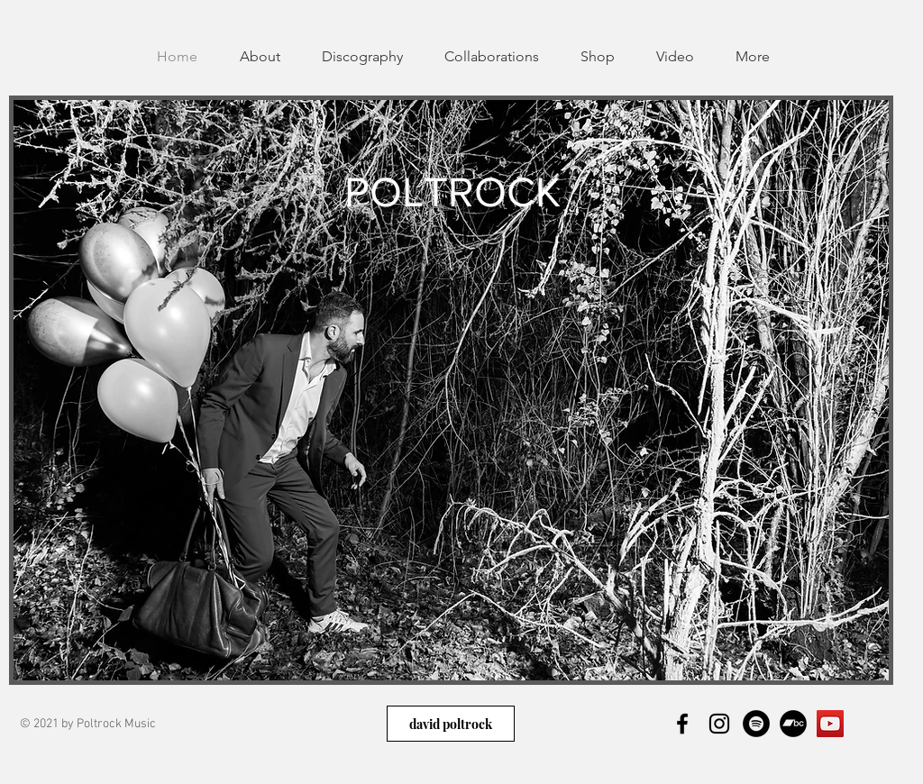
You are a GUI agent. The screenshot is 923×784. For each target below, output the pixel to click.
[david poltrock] (451, 724)
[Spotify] (756, 723)
